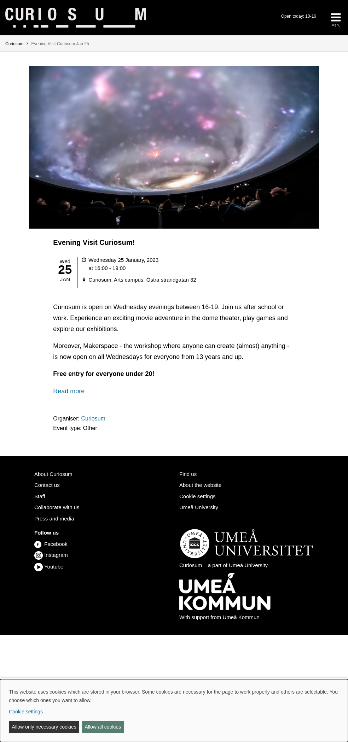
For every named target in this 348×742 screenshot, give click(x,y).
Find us (188, 474)
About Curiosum (53, 474)
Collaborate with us (57, 507)
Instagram (56, 555)
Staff (39, 496)
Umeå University (198, 507)
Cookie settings (197, 496)
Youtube (54, 567)
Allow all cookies (103, 727)
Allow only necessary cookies (44, 727)
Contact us (47, 485)
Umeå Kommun (241, 617)
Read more (69, 391)
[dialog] (174, 710)
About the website (200, 485)
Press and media (54, 519)
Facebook (51, 544)
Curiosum (14, 43)
